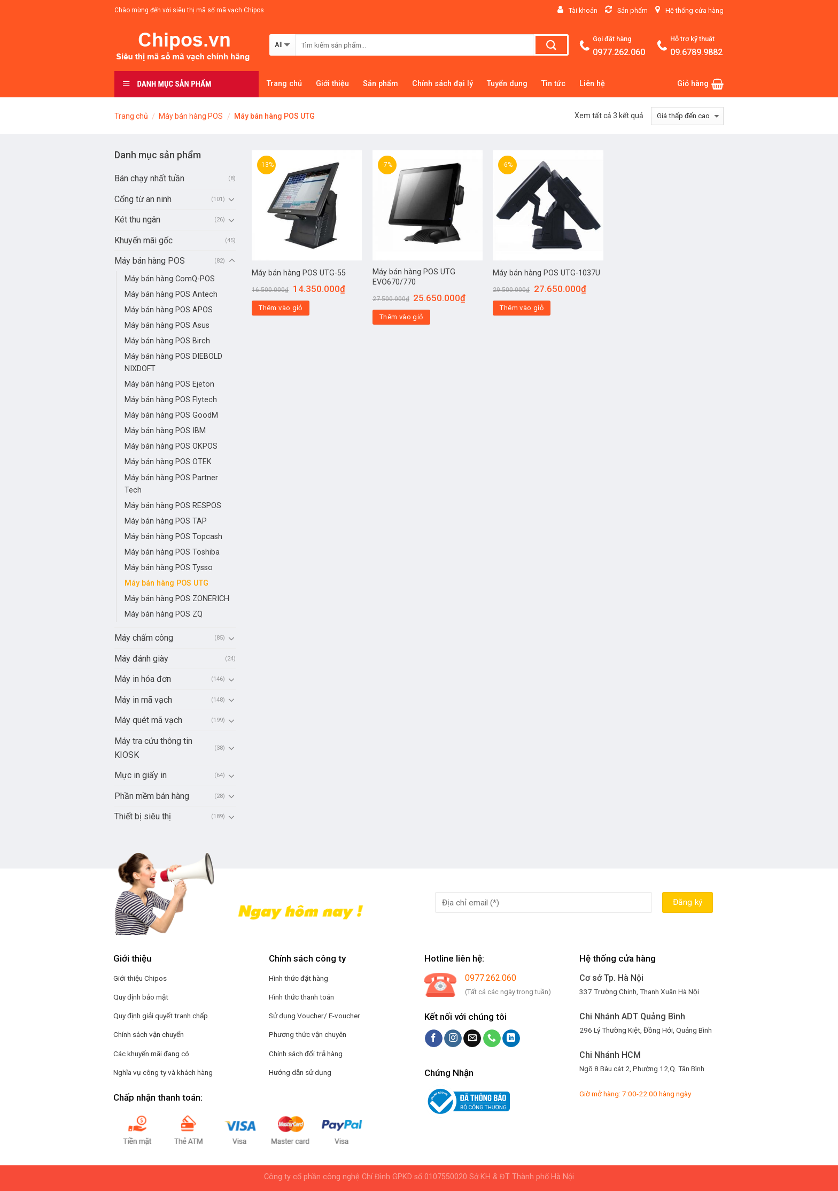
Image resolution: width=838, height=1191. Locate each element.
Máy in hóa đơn (142, 679)
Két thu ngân (137, 219)
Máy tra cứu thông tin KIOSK (153, 748)
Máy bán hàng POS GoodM (171, 415)
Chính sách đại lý (442, 83)
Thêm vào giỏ (280, 308)
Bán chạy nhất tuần (149, 178)
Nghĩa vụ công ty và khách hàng (163, 1072)
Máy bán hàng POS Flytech (171, 399)
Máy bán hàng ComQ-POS (170, 278)
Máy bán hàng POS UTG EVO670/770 (414, 277)
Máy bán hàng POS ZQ (164, 614)
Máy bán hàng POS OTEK (168, 461)
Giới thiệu (332, 83)
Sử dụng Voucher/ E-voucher (314, 1015)
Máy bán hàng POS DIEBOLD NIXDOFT (173, 362)
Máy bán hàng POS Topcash (173, 536)
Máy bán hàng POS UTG (166, 583)
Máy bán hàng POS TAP (166, 521)
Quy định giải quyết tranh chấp (160, 1015)
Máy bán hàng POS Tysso (169, 567)
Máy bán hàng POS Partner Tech (171, 484)
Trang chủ (284, 83)
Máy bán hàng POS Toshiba (172, 552)
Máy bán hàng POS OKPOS (171, 446)
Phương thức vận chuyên (307, 1034)
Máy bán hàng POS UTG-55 (299, 273)
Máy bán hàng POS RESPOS (173, 505)
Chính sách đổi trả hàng (306, 1053)
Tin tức (553, 83)
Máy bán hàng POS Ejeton (169, 384)
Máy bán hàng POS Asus (167, 325)
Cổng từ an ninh (143, 199)
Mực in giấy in (140, 775)
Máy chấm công (143, 638)
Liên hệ (592, 83)
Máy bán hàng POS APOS (169, 309)
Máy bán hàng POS (191, 116)
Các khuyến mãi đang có (151, 1053)
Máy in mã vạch (143, 700)
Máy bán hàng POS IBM (165, 430)
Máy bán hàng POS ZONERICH (177, 598)
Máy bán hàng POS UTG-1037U (546, 273)
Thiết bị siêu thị (142, 816)
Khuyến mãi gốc (143, 240)
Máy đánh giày (141, 659)
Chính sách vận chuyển (148, 1034)
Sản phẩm (380, 83)
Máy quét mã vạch (148, 720)
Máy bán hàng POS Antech (171, 294)
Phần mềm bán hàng (151, 796)
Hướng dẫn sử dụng (300, 1072)
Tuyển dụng (507, 83)
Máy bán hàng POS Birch (167, 340)
